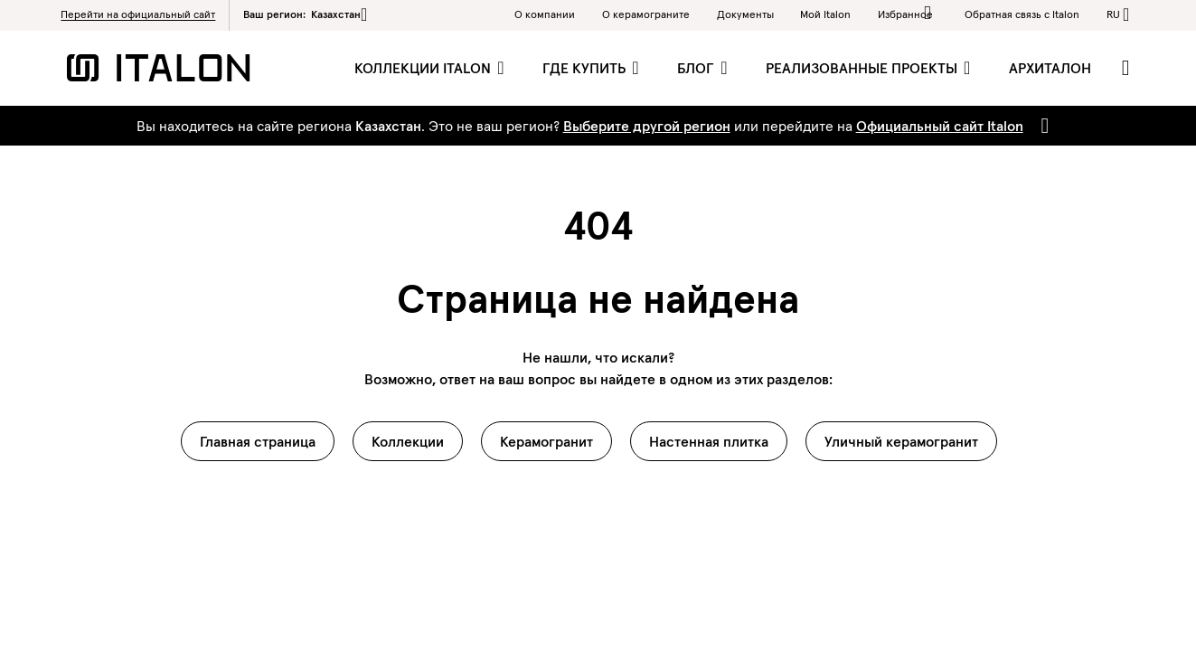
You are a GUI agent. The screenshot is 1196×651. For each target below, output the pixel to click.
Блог (697, 68)
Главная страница (257, 441)
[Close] (1041, 126)
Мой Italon (825, 14)
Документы (745, 14)
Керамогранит (546, 441)
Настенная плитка (708, 441)
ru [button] (1113, 14)
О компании (544, 14)
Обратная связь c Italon (1022, 14)
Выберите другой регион (646, 126)
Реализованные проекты (863, 68)
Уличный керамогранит (901, 441)
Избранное (908, 13)
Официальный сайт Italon (939, 126)
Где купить (585, 68)
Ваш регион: (305, 14)
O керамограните (646, 14)
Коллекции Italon (424, 68)
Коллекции (408, 441)
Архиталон (1050, 68)
